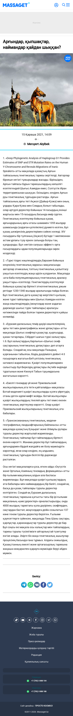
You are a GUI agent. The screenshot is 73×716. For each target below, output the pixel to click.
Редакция (36, 655)
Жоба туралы (36, 634)
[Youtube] (22, 620)
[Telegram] (48, 620)
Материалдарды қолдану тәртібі (36, 648)
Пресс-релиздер (36, 641)
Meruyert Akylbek (36, 144)
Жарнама (36, 627)
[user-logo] (56, 6)
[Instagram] (42, 620)
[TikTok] (16, 620)
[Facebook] (35, 620)
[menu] (68, 5)
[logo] (16, 5)
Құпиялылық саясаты (36, 661)
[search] (63, 5)
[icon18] (36, 613)
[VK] (29, 620)
